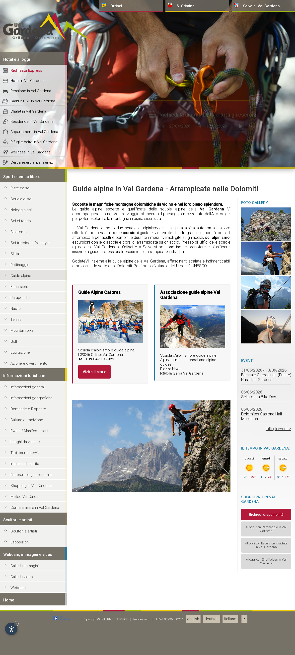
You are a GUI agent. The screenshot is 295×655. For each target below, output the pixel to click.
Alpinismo (18, 586)
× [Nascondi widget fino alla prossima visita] (16, 623)
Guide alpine (20, 630)
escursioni (129, 587)
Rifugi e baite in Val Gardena (33, 496)
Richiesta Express (26, 425)
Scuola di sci (21, 553)
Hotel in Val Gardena (27, 435)
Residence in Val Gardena (32, 476)
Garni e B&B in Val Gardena (32, 456)
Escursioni (19, 641)
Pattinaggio (19, 619)
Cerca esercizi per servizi (32, 517)
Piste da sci (20, 542)
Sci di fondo (20, 575)
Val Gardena (212, 563)
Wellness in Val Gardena (30, 507)
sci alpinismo (217, 592)
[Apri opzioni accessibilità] (11, 629)
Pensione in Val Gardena (30, 445)
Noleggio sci (21, 564)
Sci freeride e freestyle (30, 597)
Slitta (14, 608)
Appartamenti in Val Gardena (34, 486)
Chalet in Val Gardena (28, 466)
